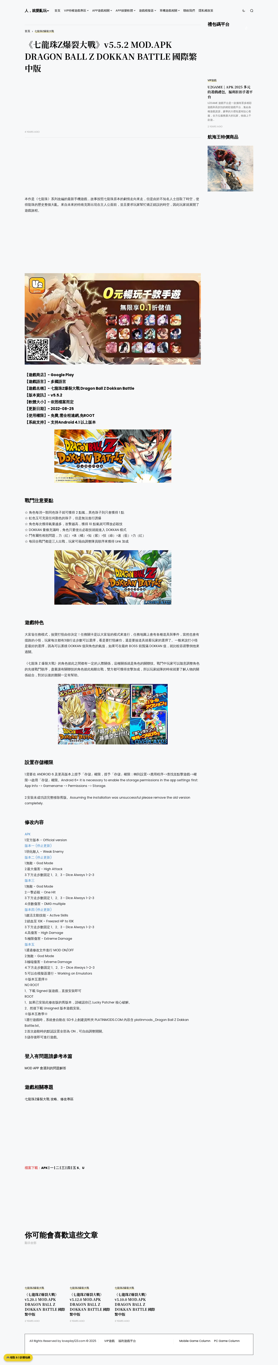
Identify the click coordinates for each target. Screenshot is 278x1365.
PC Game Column (227, 1341)
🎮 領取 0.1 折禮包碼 (18, 1357)
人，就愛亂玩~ (37, 10)
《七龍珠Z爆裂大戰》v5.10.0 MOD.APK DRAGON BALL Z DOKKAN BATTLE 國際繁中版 (135, 1304)
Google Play (62, 374)
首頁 (57, 10)
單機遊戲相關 (168, 10)
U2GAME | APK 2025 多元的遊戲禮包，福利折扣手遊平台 (230, 91)
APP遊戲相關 (101, 10)
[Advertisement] (113, 104)
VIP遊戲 (212, 80)
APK (44, 1168)
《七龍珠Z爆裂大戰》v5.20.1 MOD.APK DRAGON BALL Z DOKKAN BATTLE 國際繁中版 (45, 1304)
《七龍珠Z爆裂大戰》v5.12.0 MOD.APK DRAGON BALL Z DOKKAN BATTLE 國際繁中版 (90, 1304)
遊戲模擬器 (146, 10)
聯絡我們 (189, 10)
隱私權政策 (206, 10)
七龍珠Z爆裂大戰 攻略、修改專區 (49, 1099)
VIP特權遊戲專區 (75, 10)
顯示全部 (30, 1243)
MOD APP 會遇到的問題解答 (45, 1068)
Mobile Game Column (194, 1341)
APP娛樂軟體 (124, 10)
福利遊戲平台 (127, 1341)
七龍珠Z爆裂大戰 (44, 31)
